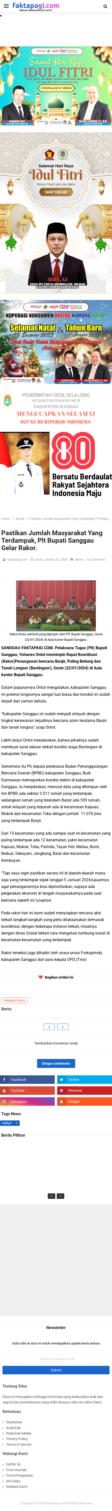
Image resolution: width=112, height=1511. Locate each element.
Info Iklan (13, 1481)
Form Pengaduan (19, 1475)
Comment (98, 559)
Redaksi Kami (16, 1487)
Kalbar (6, 1123)
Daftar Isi (13, 1464)
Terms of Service (18, 1445)
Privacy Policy (17, 1439)
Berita (79, 559)
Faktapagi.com (55, 1503)
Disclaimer (14, 1422)
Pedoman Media (18, 1433)
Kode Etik (13, 1428)
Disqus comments (56, 1063)
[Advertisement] (56, 1260)
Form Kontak (16, 1470)
